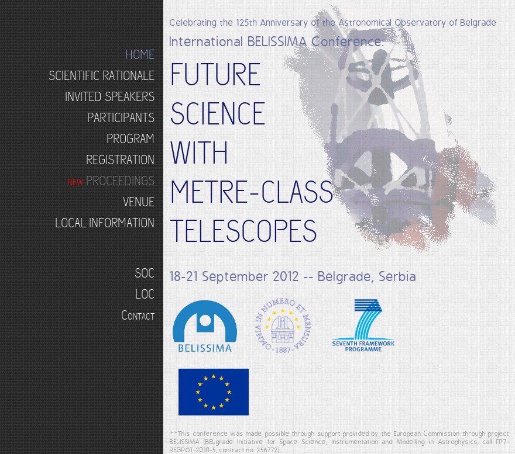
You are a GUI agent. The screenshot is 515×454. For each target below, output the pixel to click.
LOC (144, 294)
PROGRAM (130, 139)
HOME (139, 55)
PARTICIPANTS (120, 118)
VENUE (138, 202)
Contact (137, 315)
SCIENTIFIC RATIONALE (101, 76)
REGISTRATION (120, 160)
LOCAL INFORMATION (104, 223)
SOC (144, 273)
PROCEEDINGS (111, 181)
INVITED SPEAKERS (109, 97)
